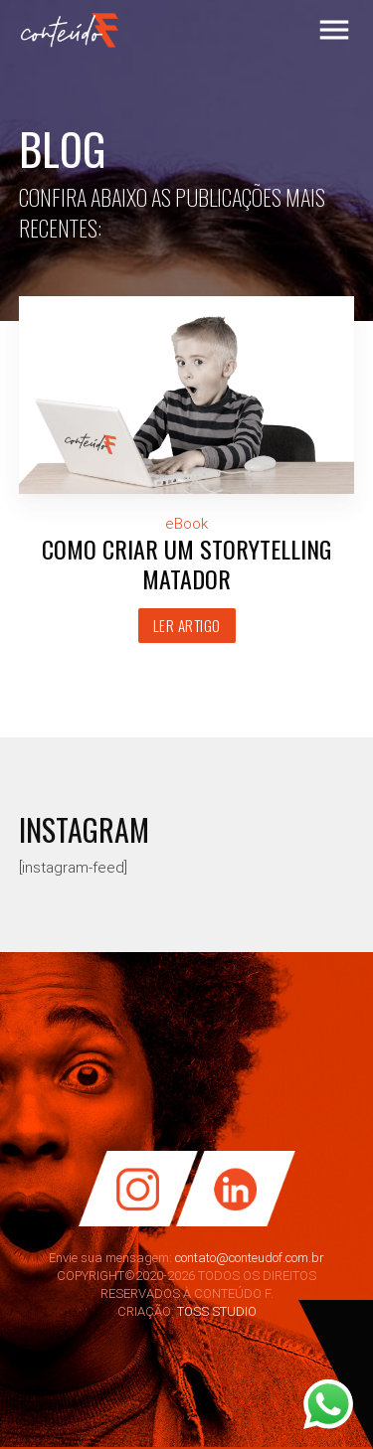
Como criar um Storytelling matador (186, 563)
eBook (186, 523)
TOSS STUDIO (217, 1311)
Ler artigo (187, 625)
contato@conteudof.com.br (249, 1257)
